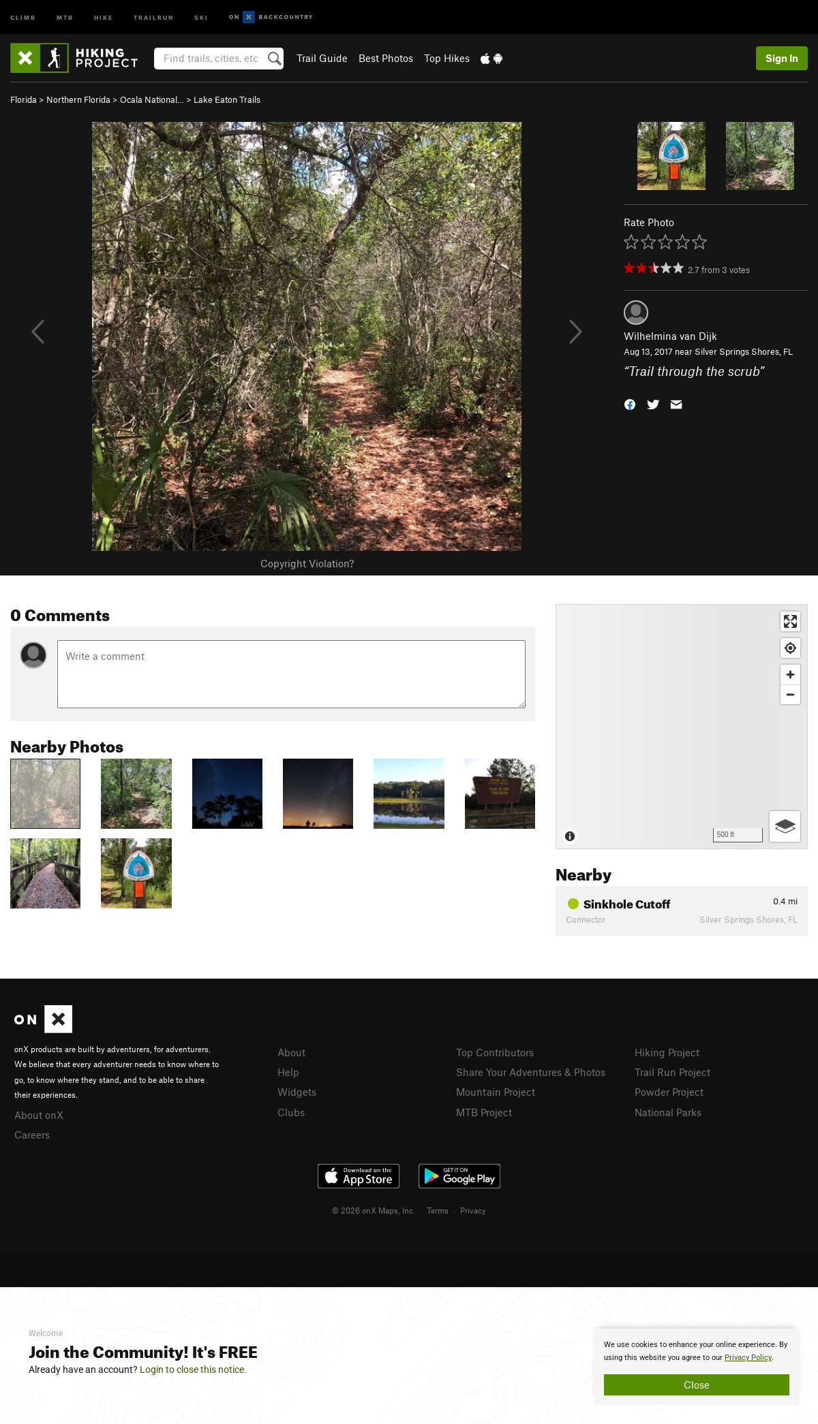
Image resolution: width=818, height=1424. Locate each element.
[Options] (785, 826)
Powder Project (669, 1092)
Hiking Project (667, 1052)
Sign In (782, 58)
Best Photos (386, 58)
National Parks (668, 1112)
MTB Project (484, 1112)
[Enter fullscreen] (790, 621)
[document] (696, 1366)
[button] (630, 403)
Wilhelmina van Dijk (670, 336)
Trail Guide (322, 58)
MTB (65, 16)
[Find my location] (790, 648)
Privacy (473, 1210)
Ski (201, 16)
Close (697, 1384)
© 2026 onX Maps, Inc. (373, 1210)
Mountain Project (495, 1092)
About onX (38, 1115)
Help (288, 1072)
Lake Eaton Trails (227, 99)
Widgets (296, 1092)
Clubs (291, 1112)
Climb (23, 16)
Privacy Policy (748, 1357)
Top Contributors (495, 1052)
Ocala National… (152, 99)
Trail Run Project (672, 1072)
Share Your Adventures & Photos (530, 1072)
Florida (23, 99)
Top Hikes (447, 58)
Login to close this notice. (193, 1369)
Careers (32, 1134)
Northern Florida (78, 99)
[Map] (681, 727)
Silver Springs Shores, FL (744, 351)
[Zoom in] (790, 674)
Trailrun (154, 16)
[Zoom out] (790, 694)
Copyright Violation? (307, 563)
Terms (438, 1210)
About (291, 1052)
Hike (103, 16)
